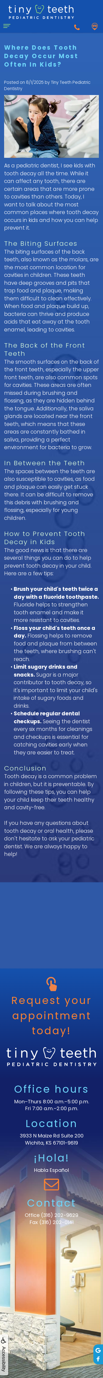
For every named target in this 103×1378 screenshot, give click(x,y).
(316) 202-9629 (59, 1215)
